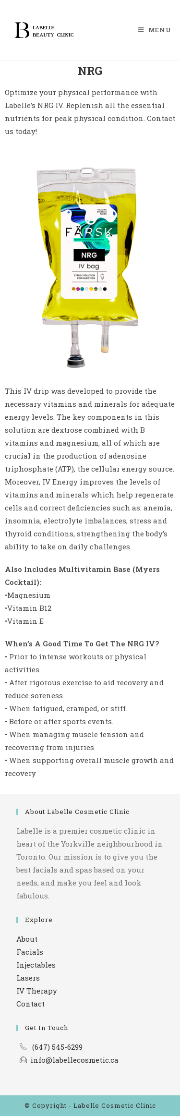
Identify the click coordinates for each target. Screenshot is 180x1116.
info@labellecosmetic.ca (74, 1060)
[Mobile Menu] (154, 30)
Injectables (36, 965)
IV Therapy (36, 990)
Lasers (28, 978)
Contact (30, 1003)
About (26, 939)
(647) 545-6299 (57, 1047)
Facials (29, 952)
